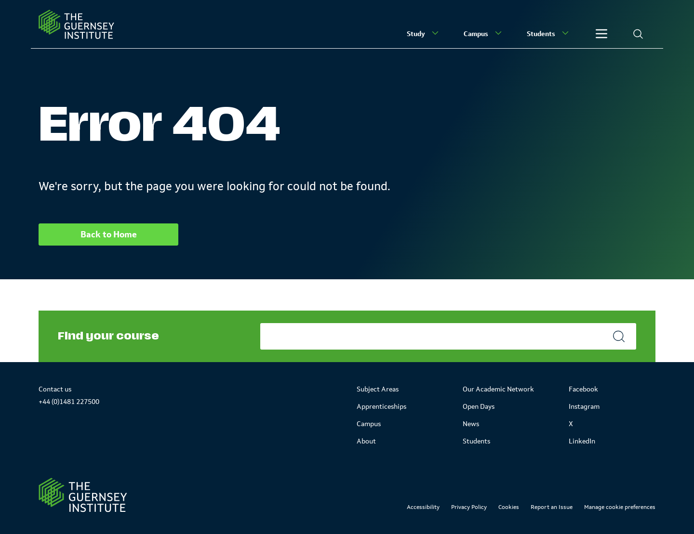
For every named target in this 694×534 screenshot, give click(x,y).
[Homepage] (76, 24)
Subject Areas (378, 389)
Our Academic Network (498, 389)
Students (549, 33)
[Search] (638, 33)
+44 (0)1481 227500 (69, 401)
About (366, 441)
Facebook (583, 389)
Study (423, 33)
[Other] (601, 33)
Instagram (584, 406)
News (471, 423)
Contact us (55, 389)
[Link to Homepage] (83, 495)
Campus (484, 33)
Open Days (478, 406)
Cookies (508, 507)
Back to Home (108, 234)
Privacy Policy (469, 507)
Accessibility (423, 507)
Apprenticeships (381, 406)
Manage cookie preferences (619, 507)
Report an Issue (552, 507)
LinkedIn (582, 441)
